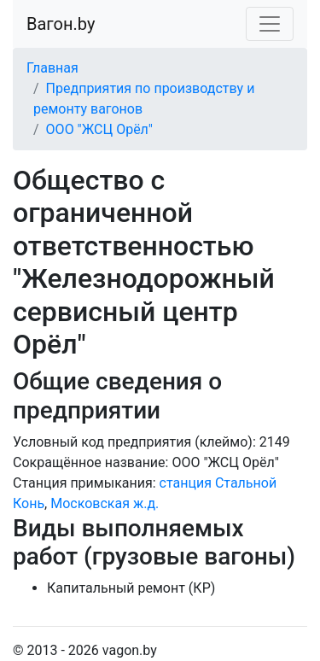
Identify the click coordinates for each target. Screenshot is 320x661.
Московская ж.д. (104, 503)
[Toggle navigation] (270, 24)
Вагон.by (60, 24)
